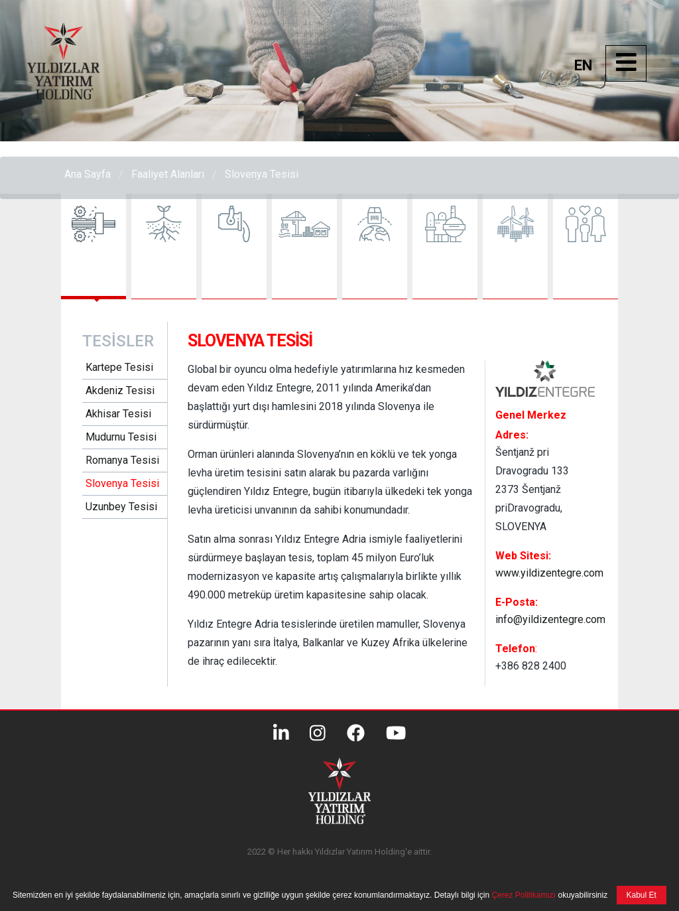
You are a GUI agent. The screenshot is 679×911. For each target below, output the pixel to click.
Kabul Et (641, 895)
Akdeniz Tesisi (120, 390)
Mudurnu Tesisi (121, 437)
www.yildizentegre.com (549, 573)
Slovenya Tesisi (261, 174)
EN (583, 65)
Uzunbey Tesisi (121, 506)
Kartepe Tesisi (119, 367)
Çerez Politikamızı (522, 895)
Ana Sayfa (87, 174)
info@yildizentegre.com (550, 619)
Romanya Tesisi (122, 460)
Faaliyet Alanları (167, 174)
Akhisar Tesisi (118, 413)
